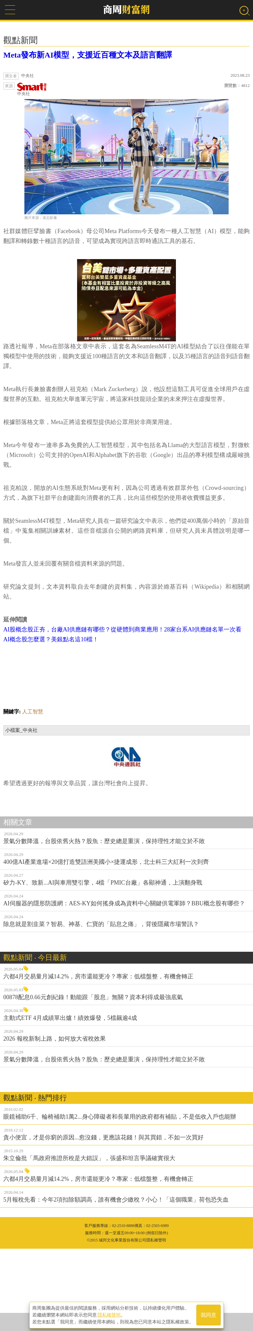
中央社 (32, 89)
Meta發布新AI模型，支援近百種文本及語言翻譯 (87, 55)
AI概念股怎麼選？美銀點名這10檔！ (50, 721)
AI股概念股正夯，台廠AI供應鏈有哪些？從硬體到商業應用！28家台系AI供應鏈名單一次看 (122, 711)
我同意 (208, 1315)
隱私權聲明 (109, 1315)
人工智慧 (32, 794)
